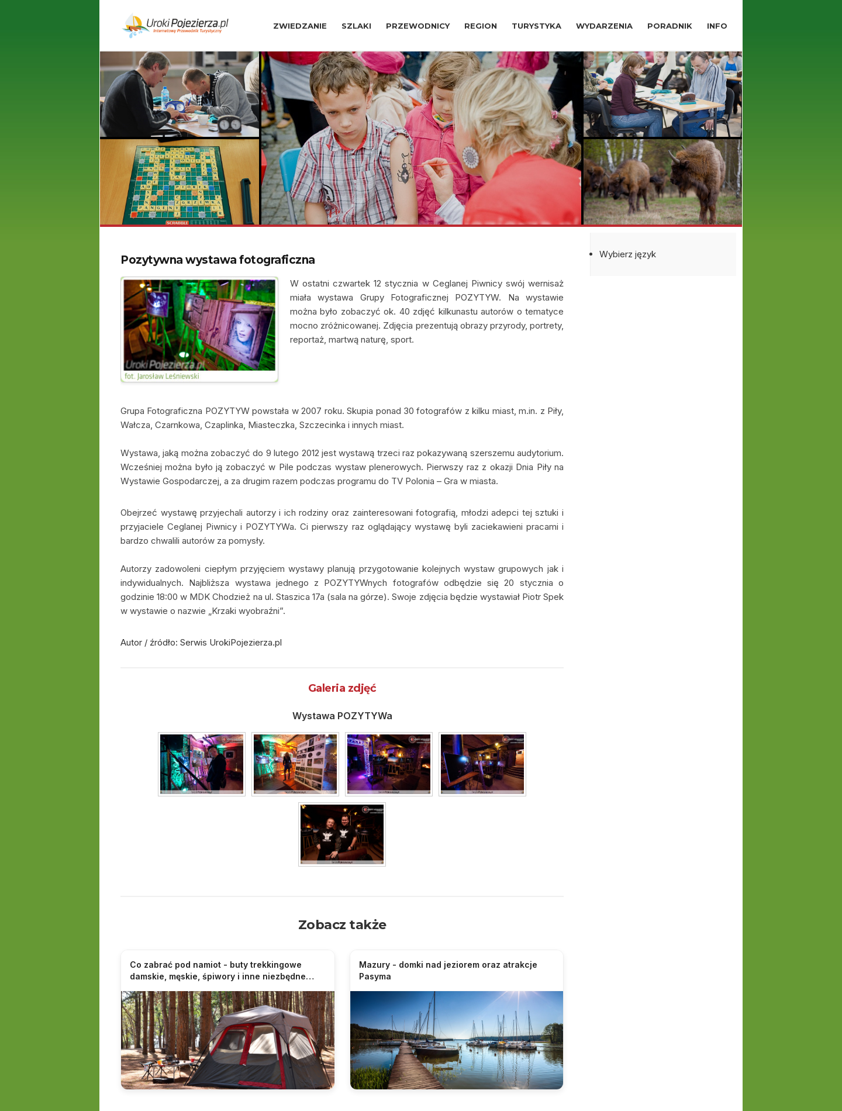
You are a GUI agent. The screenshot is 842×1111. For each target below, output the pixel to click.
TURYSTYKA (536, 25)
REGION (480, 25)
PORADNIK (669, 25)
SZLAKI (356, 25)
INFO (717, 25)
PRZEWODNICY (418, 25)
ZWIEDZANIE (300, 25)
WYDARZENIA (604, 25)
